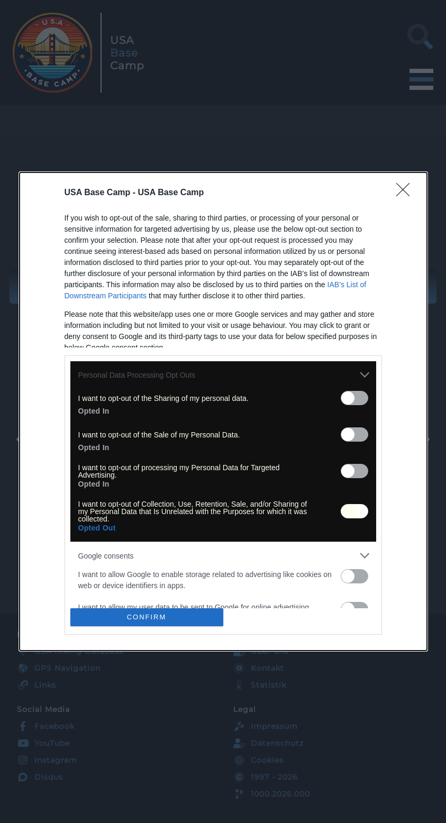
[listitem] (223, 374)
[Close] (406, 193)
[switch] (354, 398)
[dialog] (223, 411)
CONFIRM (147, 616)
